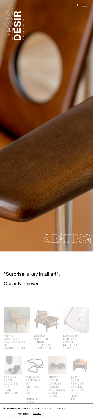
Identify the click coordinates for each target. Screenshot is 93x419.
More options (23, 414)
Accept (37, 414)
